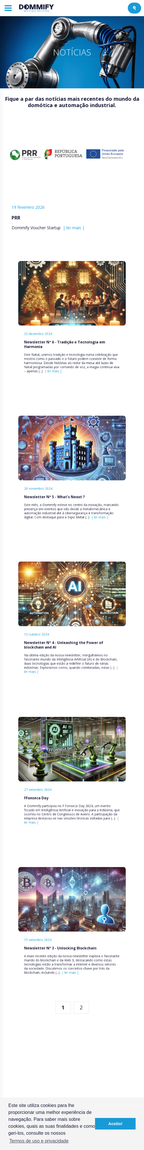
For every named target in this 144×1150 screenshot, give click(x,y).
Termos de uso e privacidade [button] (39, 1140)
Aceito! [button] (115, 1123)
